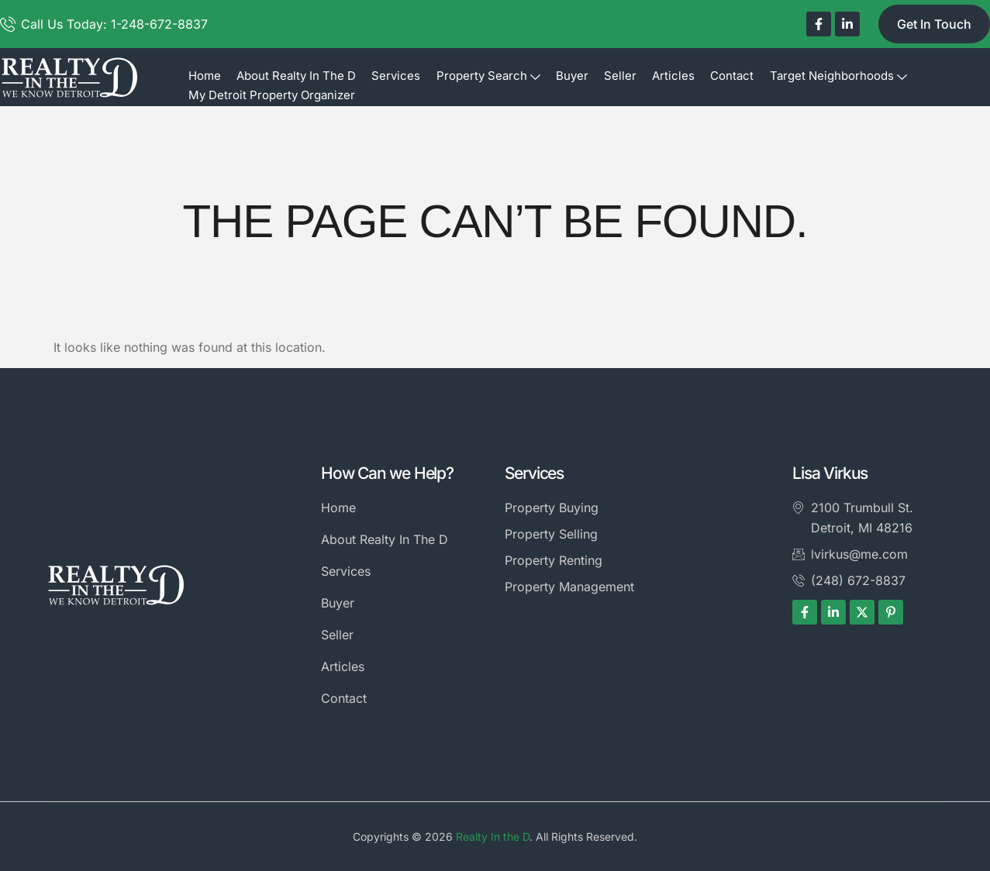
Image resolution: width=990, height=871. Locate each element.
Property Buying (551, 507)
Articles (672, 75)
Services (395, 75)
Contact (731, 75)
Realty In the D (492, 836)
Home (204, 75)
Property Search (488, 75)
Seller (619, 75)
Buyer (571, 75)
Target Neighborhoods (836, 75)
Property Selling (551, 534)
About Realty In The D (296, 75)
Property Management (569, 586)
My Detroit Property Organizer (271, 95)
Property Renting (553, 560)
